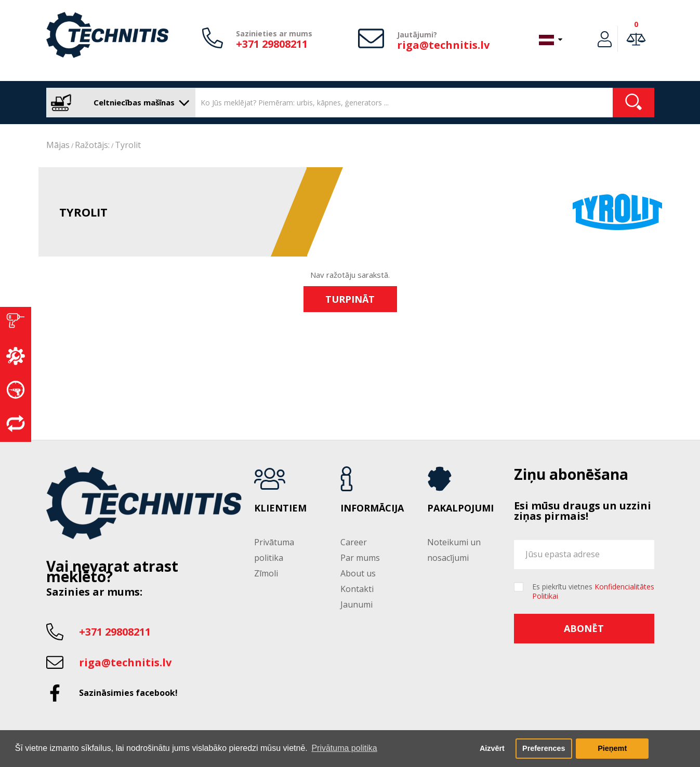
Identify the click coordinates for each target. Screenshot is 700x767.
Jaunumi (356, 604)
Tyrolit (128, 145)
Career (353, 542)
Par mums (360, 557)
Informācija (372, 508)
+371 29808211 (272, 44)
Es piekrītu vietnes (593, 591)
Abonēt (584, 628)
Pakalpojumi (460, 508)
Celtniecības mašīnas (118, 102)
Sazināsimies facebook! (128, 692)
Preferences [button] (543, 748)
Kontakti (357, 589)
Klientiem (280, 508)
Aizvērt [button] (492, 748)
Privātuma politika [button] (344, 748)
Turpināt (350, 299)
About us (358, 573)
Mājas (58, 145)
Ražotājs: (92, 145)
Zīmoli (266, 573)
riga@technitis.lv (443, 45)
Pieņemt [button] (612, 748)
